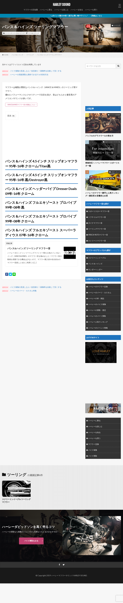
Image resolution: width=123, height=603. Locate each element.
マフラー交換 (93, 444)
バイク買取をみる (31, 541)
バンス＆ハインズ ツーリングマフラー (49, 55)
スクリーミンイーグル (97, 258)
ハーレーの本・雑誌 (96, 298)
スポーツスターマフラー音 (112, 142)
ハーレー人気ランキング (98, 322)
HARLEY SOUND (61, 4)
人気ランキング (115, 172)
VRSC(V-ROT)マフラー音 (98, 235)
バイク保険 (92, 450)
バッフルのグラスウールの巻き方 (99, 136)
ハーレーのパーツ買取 (97, 316)
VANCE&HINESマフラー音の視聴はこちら (21, 104)
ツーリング (8, 33)
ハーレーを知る (77, 10)
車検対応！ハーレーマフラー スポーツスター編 (102, 164)
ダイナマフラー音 (95, 223)
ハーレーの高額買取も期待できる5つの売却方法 (29, 74)
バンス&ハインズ (33, 33)
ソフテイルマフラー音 (97, 217)
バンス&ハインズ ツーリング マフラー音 (28, 248)
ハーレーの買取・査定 (97, 310)
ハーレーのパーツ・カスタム (99, 292)
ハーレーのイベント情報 (98, 328)
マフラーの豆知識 (31, 10)
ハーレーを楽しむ (61, 10)
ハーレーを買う (91, 10)
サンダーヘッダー (95, 269)
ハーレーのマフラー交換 (98, 286)
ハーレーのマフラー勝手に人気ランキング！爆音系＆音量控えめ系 (102, 194)
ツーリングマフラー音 (97, 229)
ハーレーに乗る (46, 10)
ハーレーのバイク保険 (97, 304)
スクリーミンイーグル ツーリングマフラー (16, 500)
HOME (6, 55)
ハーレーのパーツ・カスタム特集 (23, 291)
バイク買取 (92, 456)
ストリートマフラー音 (97, 241)
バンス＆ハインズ (18, 33)
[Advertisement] (41, 137)
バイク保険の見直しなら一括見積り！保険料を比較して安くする (35, 71)
